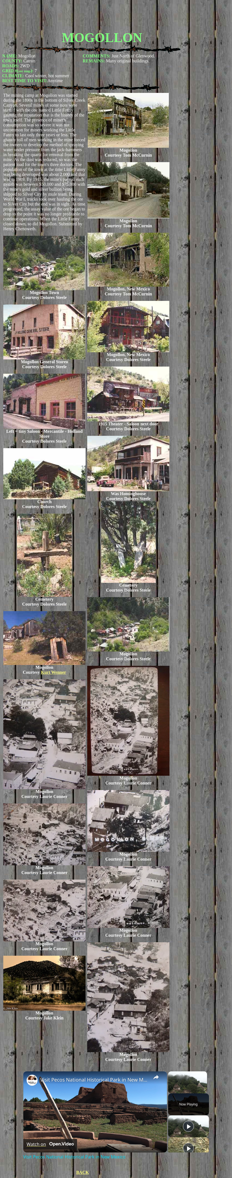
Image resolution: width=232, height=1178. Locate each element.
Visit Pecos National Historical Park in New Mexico (94, 1079)
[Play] (188, 1126)
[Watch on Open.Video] (50, 1144)
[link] (32, 1080)
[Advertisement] (102, 14)
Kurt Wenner (53, 672)
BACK (82, 1172)
